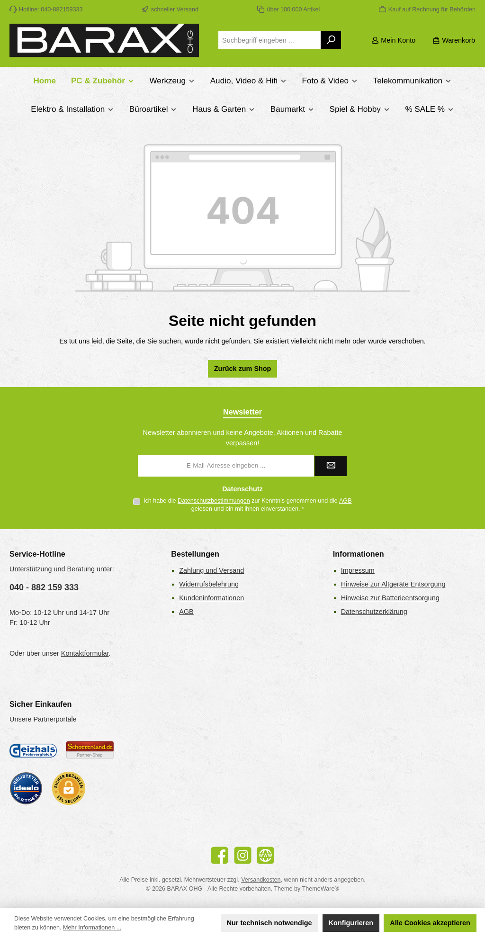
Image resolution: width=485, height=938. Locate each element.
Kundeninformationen (211, 598)
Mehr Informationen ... (92, 927)
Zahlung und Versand (211, 570)
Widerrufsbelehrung (209, 584)
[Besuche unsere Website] (265, 855)
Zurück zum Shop (242, 368)
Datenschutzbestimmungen (214, 500)
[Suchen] (331, 40)
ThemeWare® (320, 888)
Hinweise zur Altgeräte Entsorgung (393, 584)
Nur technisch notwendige (269, 923)
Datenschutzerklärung (374, 611)
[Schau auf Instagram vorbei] (242, 855)
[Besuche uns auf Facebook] (219, 855)
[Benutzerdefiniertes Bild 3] (26, 788)
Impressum (358, 570)
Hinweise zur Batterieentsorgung (390, 598)
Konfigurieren (351, 923)
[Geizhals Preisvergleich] (33, 750)
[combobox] (269, 40)
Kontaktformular (85, 653)
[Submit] (330, 466)
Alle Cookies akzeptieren (430, 923)
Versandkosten (260, 879)
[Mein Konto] (393, 40)
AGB (345, 500)
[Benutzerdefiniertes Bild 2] (90, 750)
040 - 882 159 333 (44, 587)
